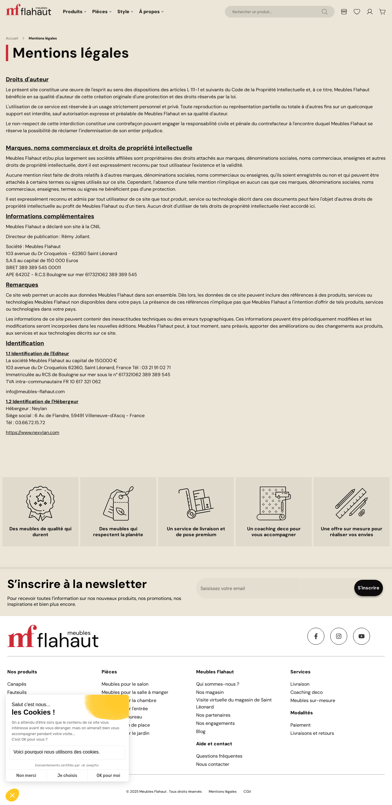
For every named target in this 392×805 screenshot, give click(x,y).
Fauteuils (17, 692)
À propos (149, 11)
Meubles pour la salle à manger (135, 692)
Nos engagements (215, 723)
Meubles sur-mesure (312, 700)
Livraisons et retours (312, 733)
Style (123, 11)
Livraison (299, 684)
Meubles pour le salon (125, 684)
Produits (73, 11)
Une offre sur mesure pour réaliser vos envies (351, 532)
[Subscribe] (368, 588)
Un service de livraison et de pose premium (196, 532)
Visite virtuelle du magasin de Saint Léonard (234, 703)
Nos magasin (210, 692)
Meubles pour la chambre (129, 700)
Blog (201, 731)
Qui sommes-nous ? (217, 684)
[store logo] (29, 9)
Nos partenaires (213, 715)
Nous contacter (212, 764)
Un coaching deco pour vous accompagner (274, 532)
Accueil (12, 38)
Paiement (300, 725)
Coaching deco (306, 692)
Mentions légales (223, 791)
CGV (247, 791)
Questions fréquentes (219, 756)
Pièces (100, 11)
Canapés (16, 684)
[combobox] (280, 12)
